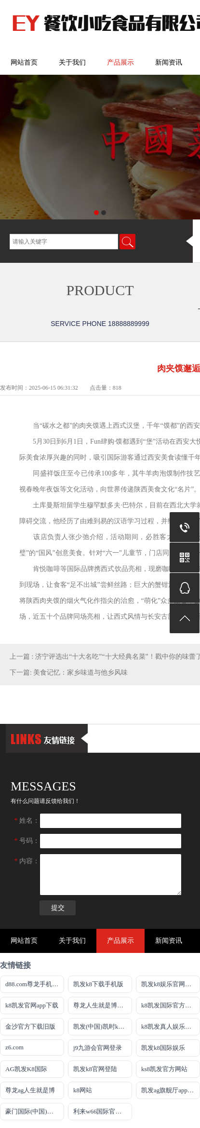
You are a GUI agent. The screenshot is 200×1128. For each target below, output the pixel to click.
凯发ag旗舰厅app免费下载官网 (170, 1090)
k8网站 (82, 1090)
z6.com (14, 1047)
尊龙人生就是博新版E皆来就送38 (102, 1005)
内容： (27, 861)
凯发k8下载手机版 (98, 984)
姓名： (27, 820)
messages (43, 786)
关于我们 (72, 62)
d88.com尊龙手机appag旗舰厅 (34, 984)
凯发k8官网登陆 (95, 1069)
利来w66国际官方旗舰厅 (102, 1111)
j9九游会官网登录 (97, 1047)
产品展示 (120, 62)
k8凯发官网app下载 (31, 1005)
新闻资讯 (168, 62)
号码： (27, 840)
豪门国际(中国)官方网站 (34, 1111)
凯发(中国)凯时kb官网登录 (102, 1026)
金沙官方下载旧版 (30, 1026)
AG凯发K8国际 (26, 1069)
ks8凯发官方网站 (164, 1069)
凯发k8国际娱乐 (163, 1047)
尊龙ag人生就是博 (30, 1090)
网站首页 (24, 62)
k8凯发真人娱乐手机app (170, 1026)
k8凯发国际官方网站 (169, 1005)
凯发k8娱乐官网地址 (169, 984)
